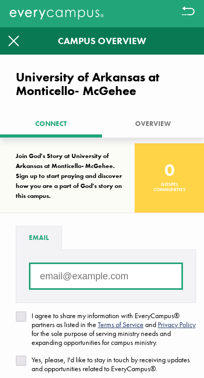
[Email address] (106, 276)
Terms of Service (121, 324)
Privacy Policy (177, 324)
